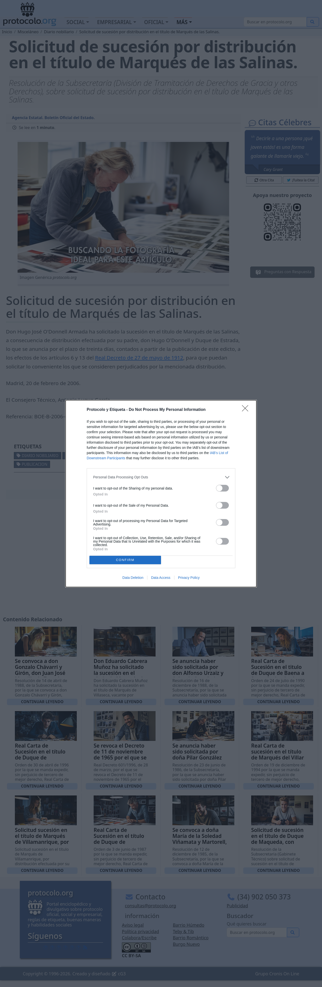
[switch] (222, 488)
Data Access (160, 578)
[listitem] (161, 477)
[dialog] (161, 493)
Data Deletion (132, 578)
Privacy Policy (189, 578)
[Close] (246, 410)
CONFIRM (125, 559)
